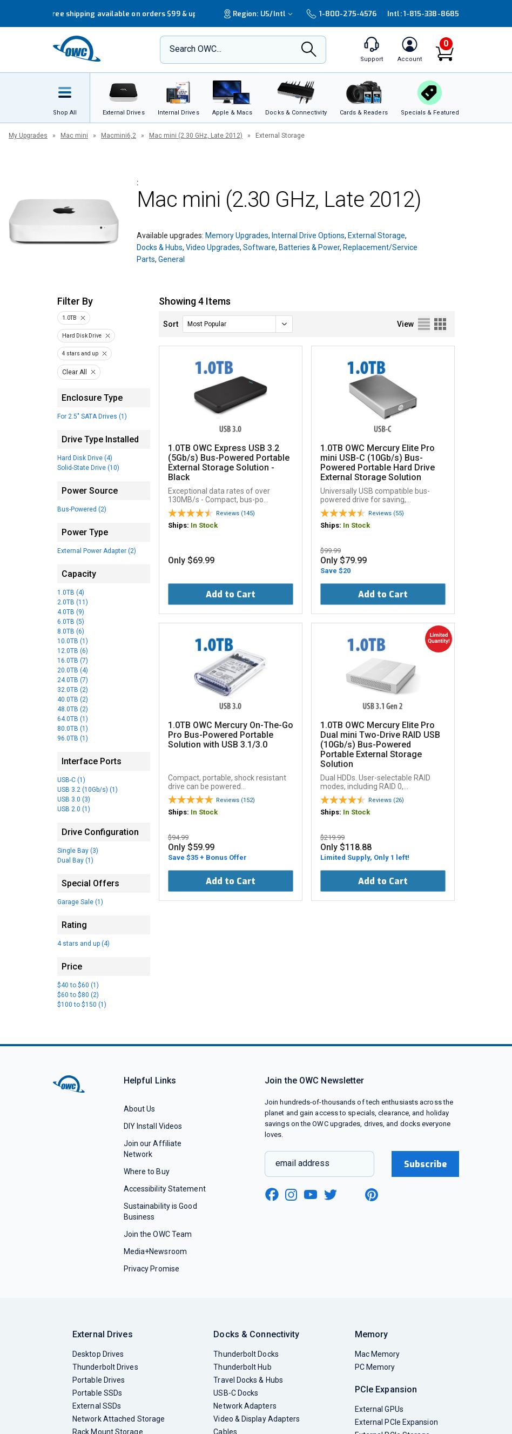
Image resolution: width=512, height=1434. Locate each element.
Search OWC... (195, 49)
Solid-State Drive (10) (88, 468)
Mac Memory (377, 1354)
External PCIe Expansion (396, 1422)
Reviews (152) (235, 800)
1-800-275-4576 (341, 14)
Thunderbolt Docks (246, 1354)
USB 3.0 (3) (73, 799)
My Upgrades (28, 135)
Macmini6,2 (118, 135)
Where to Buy (147, 1171)
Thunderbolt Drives (105, 1367)
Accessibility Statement (165, 1188)
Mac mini (74, 135)
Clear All (74, 372)
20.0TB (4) (72, 670)
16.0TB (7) (72, 660)
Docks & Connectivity (256, 1334)
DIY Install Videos (153, 1126)
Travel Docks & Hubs (248, 1380)
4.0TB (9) (70, 612)
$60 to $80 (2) (78, 995)
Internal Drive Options (308, 235)
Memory (371, 1334)
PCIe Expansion (386, 1389)
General (171, 259)
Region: (259, 14)
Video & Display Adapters (256, 1419)
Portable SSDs (97, 1393)
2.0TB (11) (72, 602)
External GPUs (379, 1409)
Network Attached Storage (118, 1419)
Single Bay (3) (77, 850)
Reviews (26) (386, 800)
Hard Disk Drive (82, 336)
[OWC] (77, 50)
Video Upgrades (213, 247)
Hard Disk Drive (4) (84, 458)
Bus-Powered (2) (81, 509)
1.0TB (69, 318)
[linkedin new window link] (352, 1195)
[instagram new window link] (291, 1195)
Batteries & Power (309, 247)
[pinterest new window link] (371, 1194)
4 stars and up (80, 353)
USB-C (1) (71, 780)
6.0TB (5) (70, 621)
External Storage (376, 235)
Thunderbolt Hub (242, 1367)
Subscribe (425, 1164)
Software (259, 247)
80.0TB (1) (72, 728)
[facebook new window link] (272, 1195)
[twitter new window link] (331, 1193)
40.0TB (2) (72, 699)
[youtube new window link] (311, 1194)
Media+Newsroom (155, 1251)
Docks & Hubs (160, 247)
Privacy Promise (151, 1268)
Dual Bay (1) (75, 860)
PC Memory (375, 1367)
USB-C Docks (235, 1393)
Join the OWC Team (158, 1234)
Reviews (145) (235, 513)
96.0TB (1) (72, 738)
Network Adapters (244, 1406)
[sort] (238, 324)
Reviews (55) (386, 513)
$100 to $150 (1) (81, 1004)
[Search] (309, 50)
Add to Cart (230, 594)
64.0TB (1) (72, 719)
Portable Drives (98, 1380)
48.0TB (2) (72, 709)
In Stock (204, 525)
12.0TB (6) (72, 651)
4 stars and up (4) (83, 943)
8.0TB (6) (70, 631)
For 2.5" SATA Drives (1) (92, 416)
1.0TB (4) (70, 592)
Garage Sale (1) (80, 902)
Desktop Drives (98, 1354)
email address (302, 1163)
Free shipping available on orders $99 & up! (123, 13)
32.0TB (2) (72, 690)
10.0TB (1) (72, 641)
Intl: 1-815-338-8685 (423, 13)
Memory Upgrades (236, 235)
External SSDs (96, 1406)
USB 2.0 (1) (73, 809)
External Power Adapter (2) (96, 551)
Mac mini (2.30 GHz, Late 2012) (195, 135)
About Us (140, 1109)
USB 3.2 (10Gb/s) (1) (87, 789)
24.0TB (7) (72, 680)
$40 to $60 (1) (78, 985)
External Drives (102, 1334)
